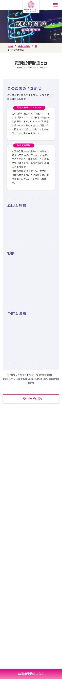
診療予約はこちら (31, 674)
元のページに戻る (32, 398)
